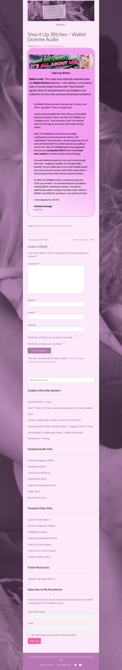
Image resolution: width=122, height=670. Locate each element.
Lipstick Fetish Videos (39, 519)
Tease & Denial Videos (39, 544)
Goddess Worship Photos (41, 578)
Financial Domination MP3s (42, 485)
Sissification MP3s (37, 478)
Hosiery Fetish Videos (39, 556)
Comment (34, 263)
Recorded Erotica (37, 497)
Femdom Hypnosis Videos (41, 525)
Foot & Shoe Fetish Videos (42, 550)
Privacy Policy (47, 665)
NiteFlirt (38, 209)
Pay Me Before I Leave (39, 401)
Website (32, 325)
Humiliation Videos (37, 531)
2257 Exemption (64, 665)
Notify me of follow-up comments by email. (50, 337)
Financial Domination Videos (42, 538)
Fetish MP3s (34, 491)
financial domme (50, 226)
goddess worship (65, 226)
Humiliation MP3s (37, 466)
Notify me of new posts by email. (45, 343)
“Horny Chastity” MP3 (83, 239)
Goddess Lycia (58, 46)
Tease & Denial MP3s (39, 472)
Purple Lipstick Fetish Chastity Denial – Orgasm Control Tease (60, 426)
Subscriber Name (36, 611)
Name (32, 300)
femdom (38, 226)
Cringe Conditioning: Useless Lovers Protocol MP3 (54, 420)
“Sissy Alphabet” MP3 (38, 239)
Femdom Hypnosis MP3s (41, 460)
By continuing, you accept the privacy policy (52, 634)
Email (31, 312)
